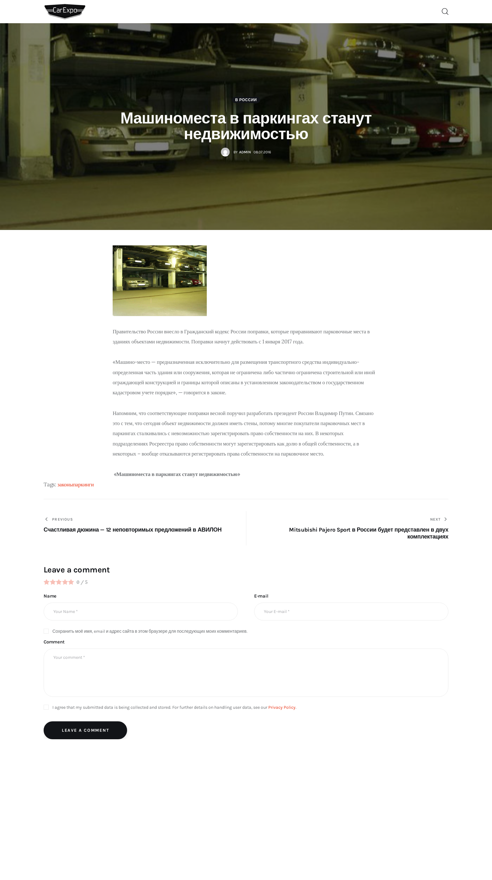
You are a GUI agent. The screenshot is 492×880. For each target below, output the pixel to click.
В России (246, 100)
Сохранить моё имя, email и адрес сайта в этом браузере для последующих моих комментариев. (150, 631)
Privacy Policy (282, 707)
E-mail (261, 596)
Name (50, 596)
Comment (54, 642)
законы (65, 484)
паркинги (83, 484)
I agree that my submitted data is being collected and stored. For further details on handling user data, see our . (174, 707)
